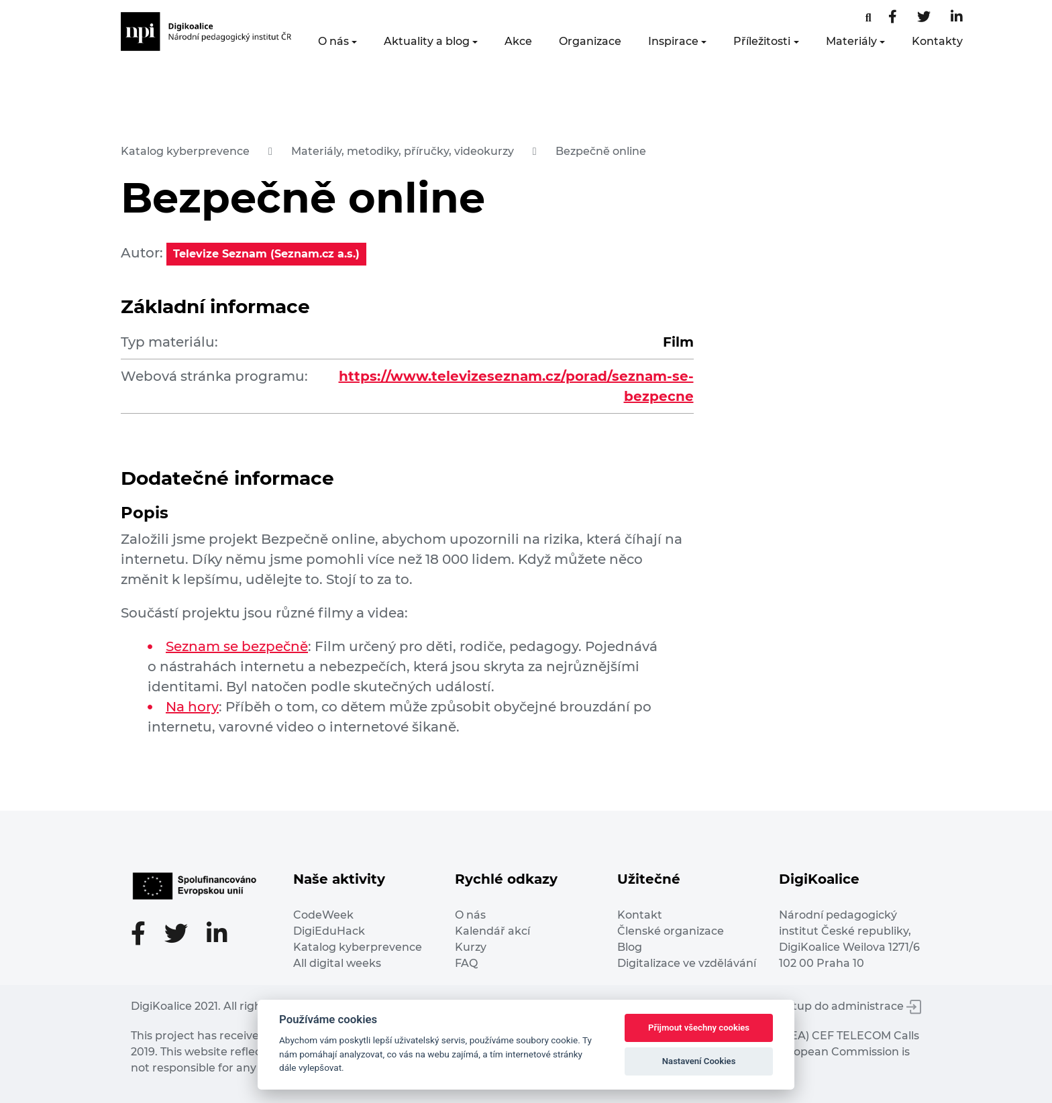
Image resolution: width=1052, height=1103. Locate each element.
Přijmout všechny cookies (698, 1028)
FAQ (466, 963)
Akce (518, 41)
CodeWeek (323, 915)
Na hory (192, 707)
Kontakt (639, 915)
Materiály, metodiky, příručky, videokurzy (402, 151)
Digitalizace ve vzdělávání (686, 963)
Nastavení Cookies (699, 1061)
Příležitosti (761, 41)
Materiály (851, 41)
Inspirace (673, 41)
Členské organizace (670, 931)
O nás (333, 41)
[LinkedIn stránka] (957, 17)
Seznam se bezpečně (237, 646)
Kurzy (470, 947)
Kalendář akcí (492, 931)
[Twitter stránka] (924, 17)
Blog (629, 947)
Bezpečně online (601, 151)
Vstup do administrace (850, 1006)
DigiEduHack (329, 931)
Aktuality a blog (427, 41)
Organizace (590, 41)
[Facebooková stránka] (868, 17)
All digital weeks (337, 963)
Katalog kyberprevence (185, 151)
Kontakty (937, 41)
